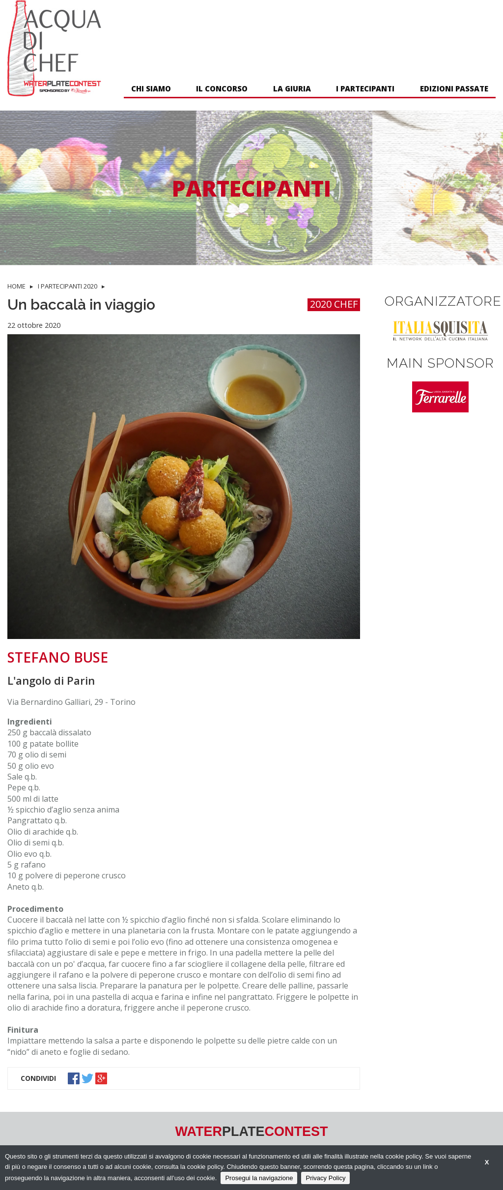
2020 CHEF (334, 304)
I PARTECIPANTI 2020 (67, 286)
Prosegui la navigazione (259, 1178)
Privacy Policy (325, 1178)
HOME (16, 286)
